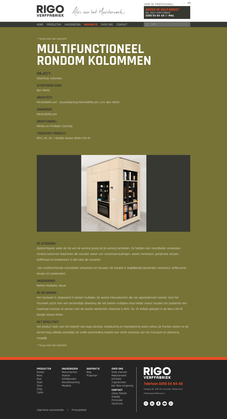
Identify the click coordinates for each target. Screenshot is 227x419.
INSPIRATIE (93, 369)
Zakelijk (116, 397)
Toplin (40, 392)
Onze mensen (119, 372)
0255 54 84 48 (155, 15)
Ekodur (40, 372)
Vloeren (66, 375)
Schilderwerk (69, 379)
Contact (122, 25)
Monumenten (69, 372)
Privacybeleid (79, 410)
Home (40, 25)
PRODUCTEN (44, 369)
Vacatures (117, 403)
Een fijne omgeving (122, 386)
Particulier (117, 400)
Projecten (92, 375)
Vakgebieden (72, 25)
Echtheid (116, 379)
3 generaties (119, 382)
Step (39, 389)
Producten (54, 25)
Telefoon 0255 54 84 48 (163, 383)
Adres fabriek (119, 393)
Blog (89, 372)
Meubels (66, 386)
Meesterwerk (119, 375)
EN (189, 3)
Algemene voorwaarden (50, 410)
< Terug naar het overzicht (52, 39)
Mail (171, 15)
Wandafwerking (71, 382)
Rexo (39, 375)
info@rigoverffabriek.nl (154, 393)
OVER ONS (117, 369)
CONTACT (117, 390)
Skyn (39, 386)
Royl (39, 379)
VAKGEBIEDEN (70, 369)
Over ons (107, 25)
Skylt (39, 382)
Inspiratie (90, 25)
